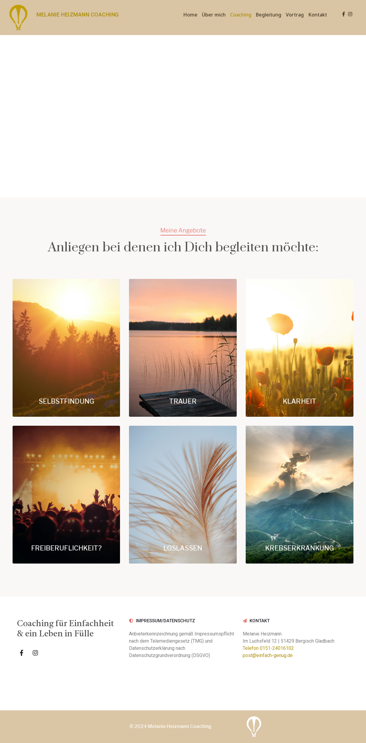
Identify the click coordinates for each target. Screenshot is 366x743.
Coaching (240, 14)
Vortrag (295, 14)
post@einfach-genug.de (268, 655)
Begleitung (268, 14)
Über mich (214, 14)
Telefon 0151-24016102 (268, 648)
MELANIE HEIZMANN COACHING (78, 14)
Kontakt (317, 14)
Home (190, 14)
